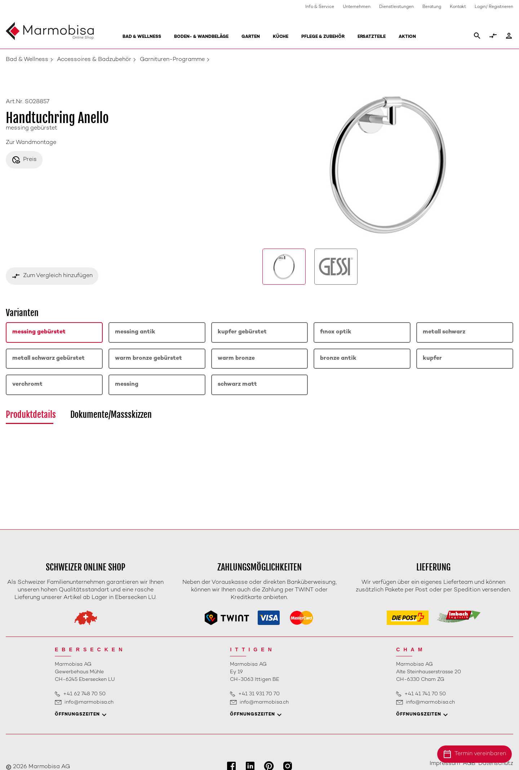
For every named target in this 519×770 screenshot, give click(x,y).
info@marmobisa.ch (89, 702)
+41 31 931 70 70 (259, 694)
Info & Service (319, 7)
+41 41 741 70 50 (425, 694)
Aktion (407, 37)
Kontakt (458, 7)
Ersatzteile (372, 37)
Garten (250, 37)
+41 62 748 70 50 (84, 694)
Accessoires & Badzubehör (94, 60)
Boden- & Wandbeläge (201, 37)
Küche (280, 37)
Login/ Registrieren (494, 7)
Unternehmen (357, 7)
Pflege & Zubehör (323, 37)
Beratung (431, 7)
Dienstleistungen (396, 7)
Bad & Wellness (142, 37)
